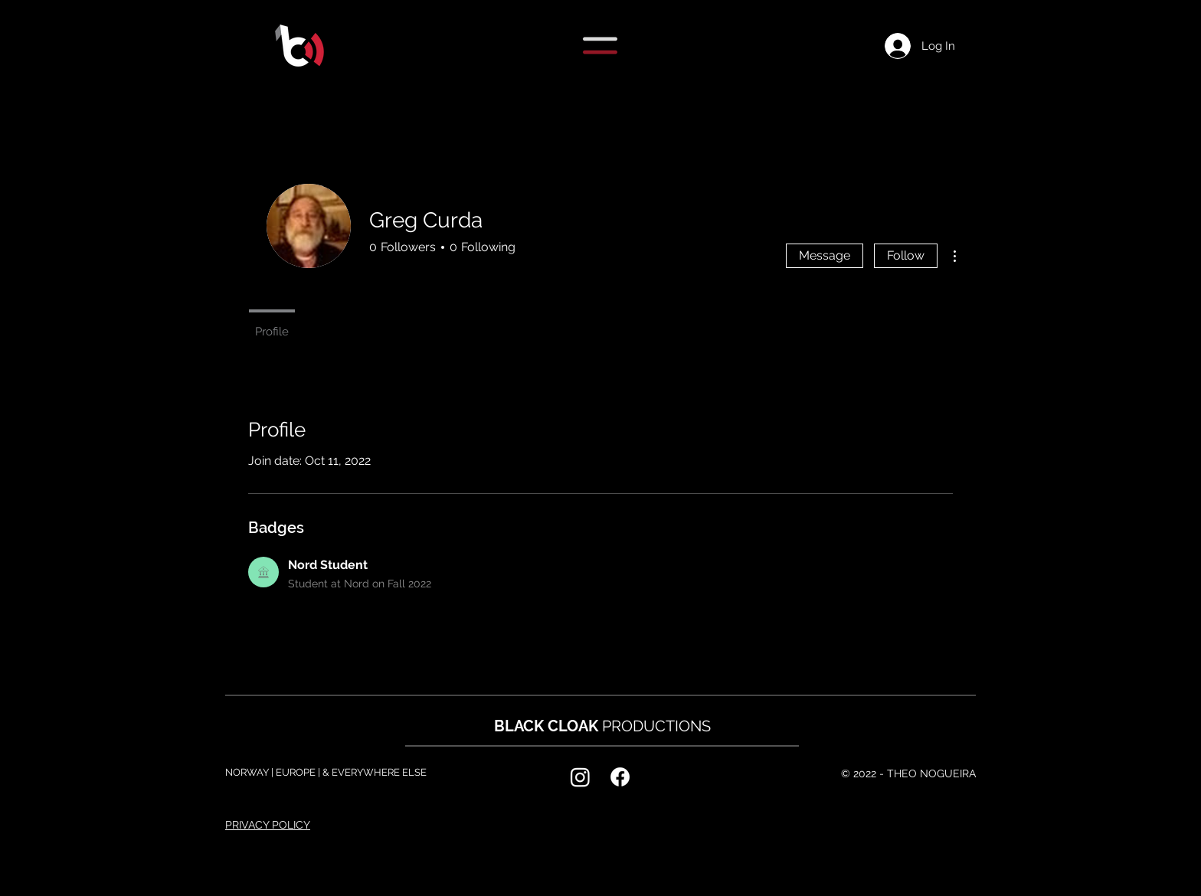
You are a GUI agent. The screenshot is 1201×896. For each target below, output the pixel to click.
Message (824, 255)
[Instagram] (580, 777)
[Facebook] (620, 777)
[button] (600, 45)
